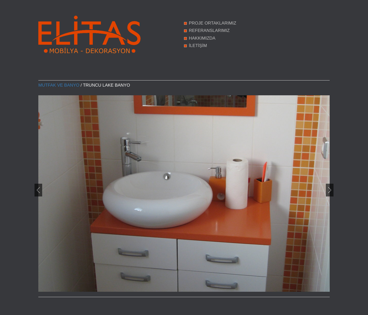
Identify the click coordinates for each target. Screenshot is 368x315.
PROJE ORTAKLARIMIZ (212, 23)
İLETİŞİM (198, 45)
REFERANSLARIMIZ (209, 30)
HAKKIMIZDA (202, 38)
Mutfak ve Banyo (58, 85)
